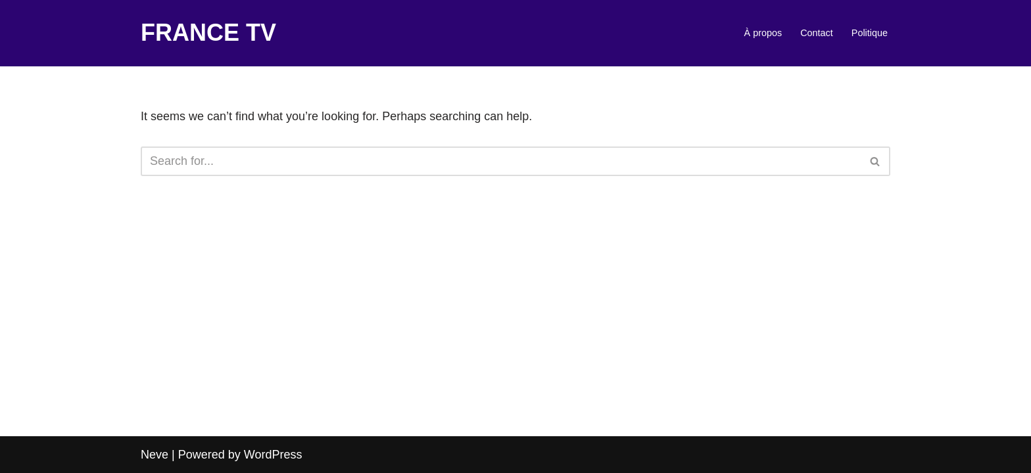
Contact (816, 33)
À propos (763, 33)
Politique (869, 33)
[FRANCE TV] (208, 33)
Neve (154, 454)
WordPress (273, 454)
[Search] (501, 161)
